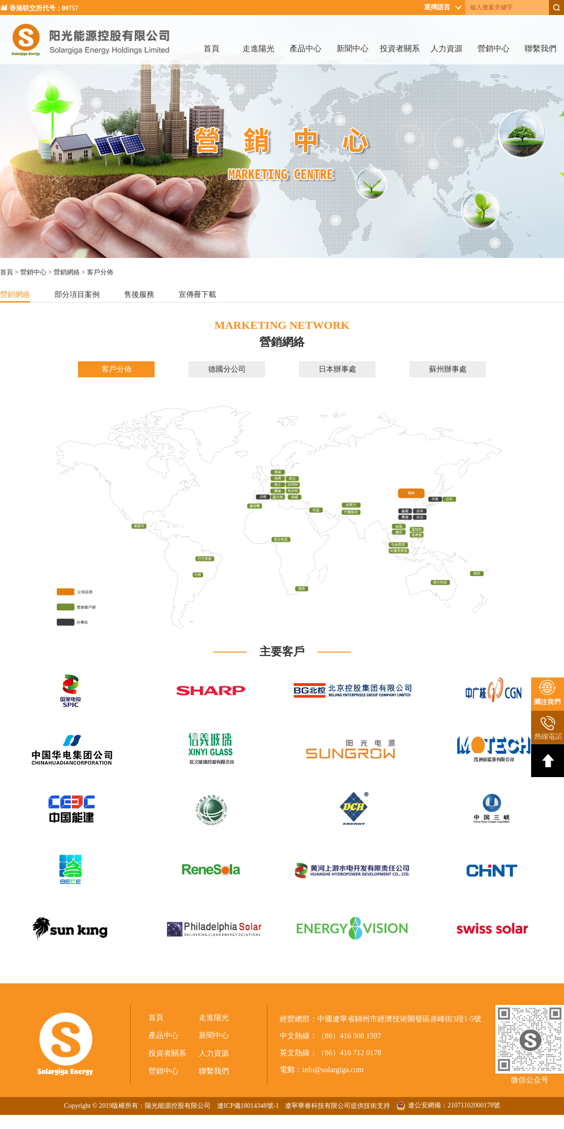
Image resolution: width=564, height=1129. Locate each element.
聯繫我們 (540, 48)
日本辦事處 (337, 369)
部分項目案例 (77, 294)
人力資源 (446, 48)
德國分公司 (227, 369)
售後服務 (139, 294)
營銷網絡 (67, 272)
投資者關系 (400, 48)
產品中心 (305, 48)
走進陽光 (258, 48)
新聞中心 (352, 48)
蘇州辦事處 (448, 369)
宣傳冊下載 (197, 294)
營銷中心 (493, 48)
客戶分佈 (117, 369)
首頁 (211, 48)
